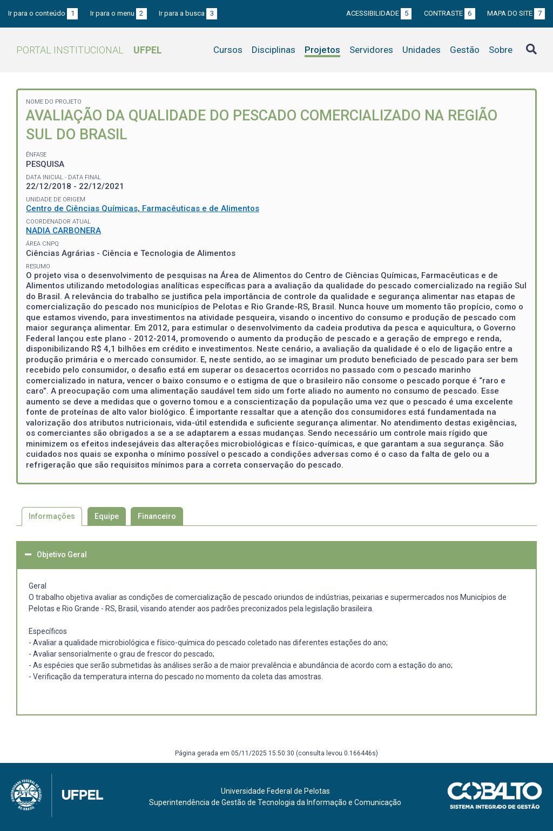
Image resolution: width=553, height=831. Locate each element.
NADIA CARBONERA (63, 230)
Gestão (465, 49)
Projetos (322, 49)
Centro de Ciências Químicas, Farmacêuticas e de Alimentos (142, 208)
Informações (52, 516)
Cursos (227, 49)
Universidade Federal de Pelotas (275, 791)
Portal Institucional (89, 50)
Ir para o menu (118, 13)
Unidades (421, 49)
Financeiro (157, 516)
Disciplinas (273, 49)
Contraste (449, 13)
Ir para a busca (188, 13)
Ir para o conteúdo (43, 13)
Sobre (500, 49)
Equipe (107, 516)
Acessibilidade (379, 13)
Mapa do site (516, 13)
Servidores (371, 49)
